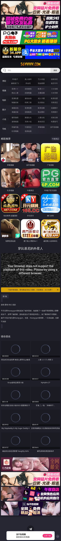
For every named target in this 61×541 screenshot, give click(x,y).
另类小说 (28, 121)
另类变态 (54, 102)
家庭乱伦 (28, 117)
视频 (4, 90)
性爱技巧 (54, 121)
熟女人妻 (15, 93)
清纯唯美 (28, 112)
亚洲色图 (28, 108)
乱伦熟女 (41, 102)
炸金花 (28, 83)
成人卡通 (41, 98)
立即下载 (47, 536)
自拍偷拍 (28, 89)
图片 (4, 109)
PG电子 (15, 79)
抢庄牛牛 (54, 83)
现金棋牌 (41, 83)
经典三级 (28, 102)
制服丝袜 (15, 102)
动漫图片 (54, 108)
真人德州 (28, 79)
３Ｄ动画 (54, 89)
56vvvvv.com (30, 64)
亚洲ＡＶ (15, 89)
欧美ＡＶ (41, 89)
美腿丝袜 (15, 112)
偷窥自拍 (15, 108)
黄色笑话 (41, 121)
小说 (4, 119)
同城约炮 (15, 127)
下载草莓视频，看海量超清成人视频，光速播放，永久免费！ (33, 289)
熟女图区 (41, 112)
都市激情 (15, 117)
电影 (4, 100)
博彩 (4, 81)
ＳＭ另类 (54, 93)
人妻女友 (41, 117)
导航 (4, 128)
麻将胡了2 (15, 83)
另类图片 (54, 112)
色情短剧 (28, 131)
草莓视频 (41, 127)
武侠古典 (54, 117)
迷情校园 (15, 121)
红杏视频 (15, 131)
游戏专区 (54, 79)
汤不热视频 (54, 127)
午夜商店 (28, 127)
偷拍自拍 (28, 98)
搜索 (55, 70)
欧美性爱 (54, 98)
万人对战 (41, 79)
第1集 (5, 296)
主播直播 (41, 93)
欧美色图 (41, 108)
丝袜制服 (28, 93)
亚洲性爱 (15, 98)
